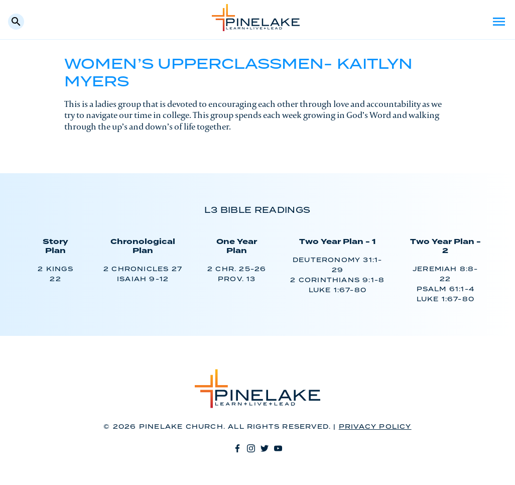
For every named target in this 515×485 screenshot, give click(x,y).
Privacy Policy (375, 427)
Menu (499, 22)
